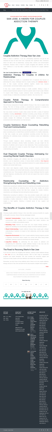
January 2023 (42, 379)
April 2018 (41, 401)
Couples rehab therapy (33, 272)
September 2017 (43, 413)
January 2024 (42, 357)
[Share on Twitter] (11, 284)
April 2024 (41, 352)
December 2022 (43, 381)
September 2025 (43, 318)
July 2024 (41, 347)
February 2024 (42, 355)
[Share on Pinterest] (21, 284)
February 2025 (42, 330)
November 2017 (43, 409)
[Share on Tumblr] (31, 284)
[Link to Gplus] (46, 5)
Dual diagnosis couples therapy (35, 274)
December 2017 (43, 408)
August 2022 (42, 391)
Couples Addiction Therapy (18, 16)
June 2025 (41, 323)
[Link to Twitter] (41, 5)
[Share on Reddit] (41, 284)
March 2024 (42, 354)
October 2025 (42, 317)
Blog (4, 10)
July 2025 (41, 322)
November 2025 (43, 315)
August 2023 (42, 367)
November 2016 (43, 419)
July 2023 (41, 369)
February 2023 (42, 377)
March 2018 (42, 403)
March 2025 (42, 328)
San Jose (7, 254)
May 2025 (41, 325)
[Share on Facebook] (5, 284)
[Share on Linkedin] (26, 284)
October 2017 (42, 411)
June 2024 (41, 349)
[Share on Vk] (36, 284)
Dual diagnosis (45, 161)
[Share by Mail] (46, 284)
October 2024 (42, 340)
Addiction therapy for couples (16, 272)
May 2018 (41, 399)
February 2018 (42, 404)
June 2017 (41, 414)
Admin (29, 269)
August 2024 (42, 345)
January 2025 (42, 332)
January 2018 (42, 406)
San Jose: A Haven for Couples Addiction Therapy (26, 20)
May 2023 (41, 372)
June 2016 (41, 423)
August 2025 (42, 320)
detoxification (18, 114)
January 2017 (42, 418)
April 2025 (41, 327)
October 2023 (42, 362)
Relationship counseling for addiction (26, 276)
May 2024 (41, 350)
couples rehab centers (35, 16)
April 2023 (41, 374)
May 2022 (41, 396)
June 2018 (41, 398)
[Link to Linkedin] (44, 5)
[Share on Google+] (16, 284)
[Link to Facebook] (39, 5)
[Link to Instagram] (48, 5)
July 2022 (41, 393)
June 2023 (41, 371)
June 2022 (41, 394)
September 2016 (43, 421)
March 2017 (42, 416)
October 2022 (42, 386)
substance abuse (42, 82)
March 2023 (42, 376)
